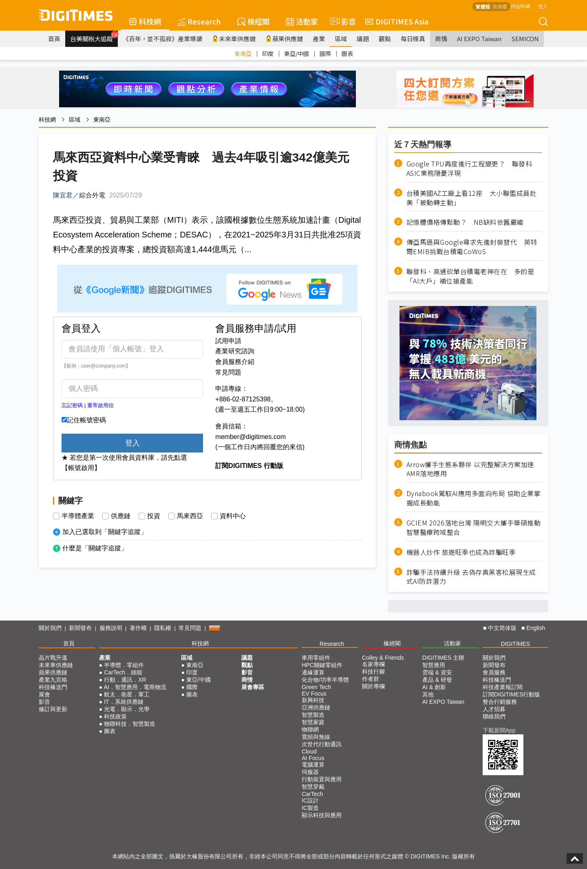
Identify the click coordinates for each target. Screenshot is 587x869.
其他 (428, 694)
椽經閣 (253, 21)
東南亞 (243, 53)
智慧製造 (313, 715)
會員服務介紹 (234, 361)
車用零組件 (316, 657)
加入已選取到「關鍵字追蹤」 (104, 531)
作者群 (370, 679)
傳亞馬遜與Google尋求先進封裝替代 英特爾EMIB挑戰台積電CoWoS (471, 246)
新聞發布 (80, 628)
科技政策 (115, 716)
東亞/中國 (296, 53)
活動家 (302, 21)
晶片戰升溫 (53, 657)
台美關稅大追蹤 (94, 37)
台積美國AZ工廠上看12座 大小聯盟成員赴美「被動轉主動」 (471, 197)
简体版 (499, 6)
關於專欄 (373, 686)
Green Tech (316, 687)
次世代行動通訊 (322, 744)
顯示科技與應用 (322, 815)
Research (199, 21)
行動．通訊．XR (125, 679)
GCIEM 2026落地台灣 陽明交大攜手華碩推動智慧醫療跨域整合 (473, 527)
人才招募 (494, 709)
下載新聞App (499, 730)
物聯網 (310, 729)
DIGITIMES (515, 644)
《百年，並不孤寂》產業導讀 (162, 38)
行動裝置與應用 (322, 779)
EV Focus (314, 693)
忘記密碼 (72, 405)
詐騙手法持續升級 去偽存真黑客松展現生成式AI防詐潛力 (471, 577)
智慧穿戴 (313, 786)
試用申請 (228, 340)
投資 (153, 516)
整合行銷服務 (500, 701)
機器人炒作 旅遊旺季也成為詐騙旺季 (461, 552)
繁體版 (483, 6)
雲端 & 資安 (437, 672)
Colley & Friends (383, 657)
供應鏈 (120, 516)
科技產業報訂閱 (503, 687)
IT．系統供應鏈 (123, 701)
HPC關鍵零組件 (322, 665)
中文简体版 (502, 628)
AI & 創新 (434, 687)
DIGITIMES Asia (396, 21)
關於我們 (50, 628)
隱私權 (162, 628)
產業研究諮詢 (234, 351)
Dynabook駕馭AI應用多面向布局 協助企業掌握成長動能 (473, 498)
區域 (341, 38)
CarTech (312, 794)
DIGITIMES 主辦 (443, 657)
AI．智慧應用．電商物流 (135, 687)
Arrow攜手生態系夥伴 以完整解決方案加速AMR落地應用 (470, 469)
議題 (363, 38)
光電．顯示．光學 (127, 709)
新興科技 (313, 700)
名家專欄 (373, 664)
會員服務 (494, 672)
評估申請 (520, 5)
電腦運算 (313, 764)
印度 (268, 53)
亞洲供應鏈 (316, 707)
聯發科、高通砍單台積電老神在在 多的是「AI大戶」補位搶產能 (470, 276)
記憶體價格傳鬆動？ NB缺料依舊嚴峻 (465, 222)
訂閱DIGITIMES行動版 (512, 694)
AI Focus (313, 758)
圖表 (347, 53)
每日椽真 (413, 38)
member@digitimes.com (250, 436)
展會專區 (252, 687)
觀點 (385, 38)
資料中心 (233, 516)
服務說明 (110, 628)
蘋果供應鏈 (284, 38)
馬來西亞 (190, 516)
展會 (44, 694)
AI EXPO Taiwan (479, 38)
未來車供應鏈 (234, 38)
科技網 (145, 21)
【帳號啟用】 (81, 467)
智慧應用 (433, 665)
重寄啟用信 (100, 405)
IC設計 (310, 800)
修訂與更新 (53, 709)
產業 (319, 38)
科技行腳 (373, 671)
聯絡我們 (494, 716)
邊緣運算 (313, 672)
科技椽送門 (53, 687)
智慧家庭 (313, 722)
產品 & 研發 (437, 679)
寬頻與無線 (316, 737)
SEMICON (525, 38)
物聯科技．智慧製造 (129, 723)
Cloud (309, 751)
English (535, 628)
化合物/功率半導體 (325, 679)
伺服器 (310, 772)
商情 (441, 38)
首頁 (54, 38)
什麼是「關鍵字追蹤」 (95, 548)
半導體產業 (78, 516)
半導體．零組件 (124, 665)
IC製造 (310, 808)
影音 (341, 21)
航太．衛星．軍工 (127, 694)
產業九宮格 (53, 679)
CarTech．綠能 (123, 672)
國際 (325, 53)
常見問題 (228, 372)
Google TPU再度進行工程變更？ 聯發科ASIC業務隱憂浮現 (469, 168)
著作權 (138, 628)
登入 (543, 5)
